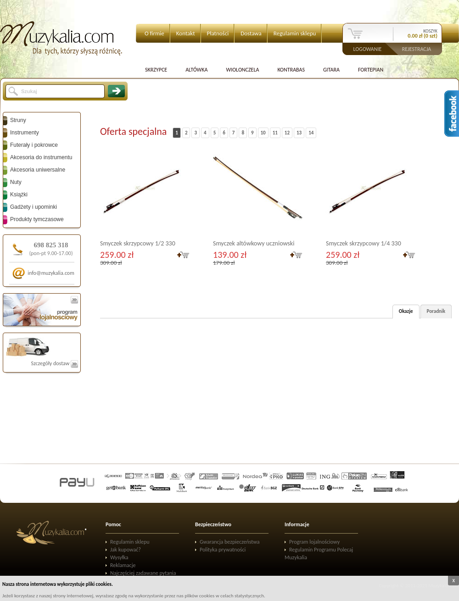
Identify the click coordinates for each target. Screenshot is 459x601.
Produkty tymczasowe (37, 219)
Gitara (331, 70)
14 (310, 133)
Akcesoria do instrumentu (41, 157)
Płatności (218, 33)
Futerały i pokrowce (34, 145)
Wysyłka (119, 557)
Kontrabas (291, 70)
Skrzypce (156, 70)
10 (263, 133)
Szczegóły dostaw (54, 363)
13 (299, 133)
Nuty (16, 182)
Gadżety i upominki (33, 207)
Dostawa (251, 33)
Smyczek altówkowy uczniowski (253, 243)
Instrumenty (24, 132)
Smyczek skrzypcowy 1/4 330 (363, 243)
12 (287, 133)
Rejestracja (416, 48)
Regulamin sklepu (295, 33)
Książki (19, 194)
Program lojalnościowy (314, 542)
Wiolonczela (242, 70)
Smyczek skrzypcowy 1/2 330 (137, 243)
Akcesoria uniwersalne (37, 170)
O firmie (154, 33)
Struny (18, 120)
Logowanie (367, 48)
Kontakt (185, 33)
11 (275, 133)
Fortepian (370, 70)
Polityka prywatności (223, 549)
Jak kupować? (125, 549)
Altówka (196, 70)
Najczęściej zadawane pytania (143, 573)
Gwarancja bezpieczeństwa (230, 542)
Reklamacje (122, 565)
